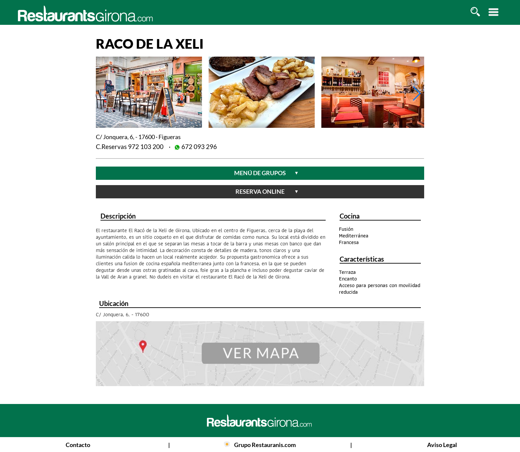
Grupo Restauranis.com (265, 444)
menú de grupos (266, 173)
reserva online (267, 191)
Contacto (78, 444)
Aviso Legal (442, 444)
